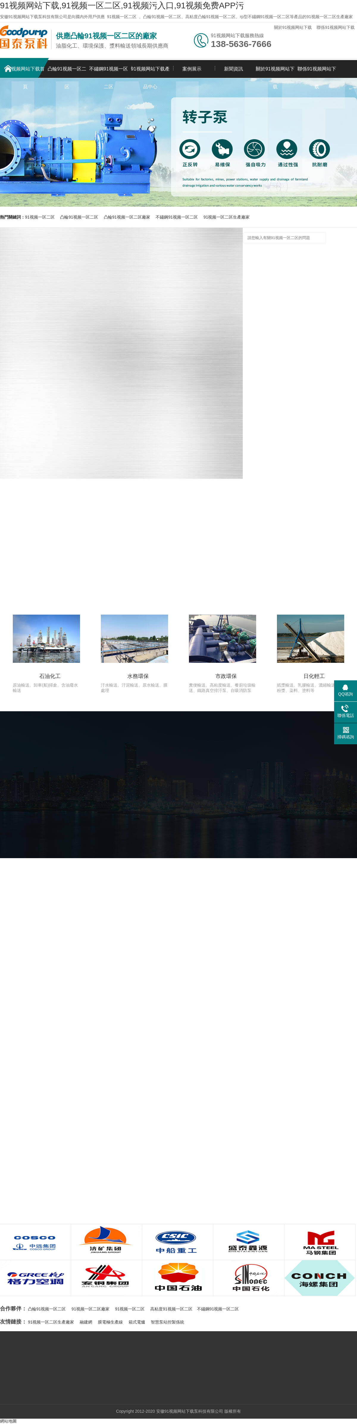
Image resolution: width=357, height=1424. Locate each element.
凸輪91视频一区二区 (67, 72)
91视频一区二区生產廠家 (226, 217)
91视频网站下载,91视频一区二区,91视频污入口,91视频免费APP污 (122, 5)
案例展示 (191, 68)
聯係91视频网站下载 (336, 27)
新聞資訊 (233, 68)
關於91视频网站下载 (293, 27)
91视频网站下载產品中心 (150, 72)
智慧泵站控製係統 (167, 1322)
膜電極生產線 (110, 1322)
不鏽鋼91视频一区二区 (108, 72)
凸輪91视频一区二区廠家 (127, 217)
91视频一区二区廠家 (90, 1309)
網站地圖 (8, 1421)
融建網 (86, 1322)
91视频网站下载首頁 (25, 72)
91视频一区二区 (122, 16)
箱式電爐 (137, 1322)
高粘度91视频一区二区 (171, 1309)
